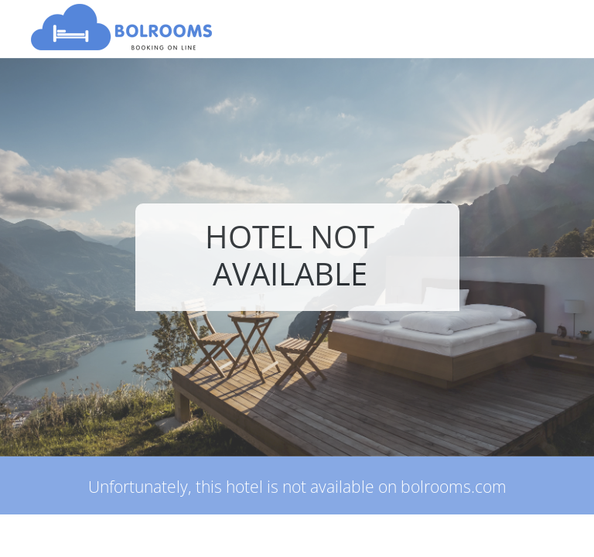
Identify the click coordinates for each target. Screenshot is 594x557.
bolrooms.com (454, 486)
